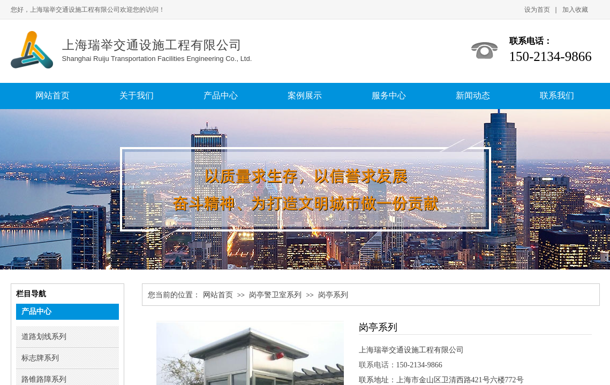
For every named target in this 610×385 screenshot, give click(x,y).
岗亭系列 (333, 295)
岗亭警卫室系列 (275, 295)
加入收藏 (575, 9)
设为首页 (537, 9)
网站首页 (218, 295)
